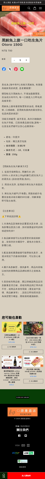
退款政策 (22, 467)
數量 (4, 59)
